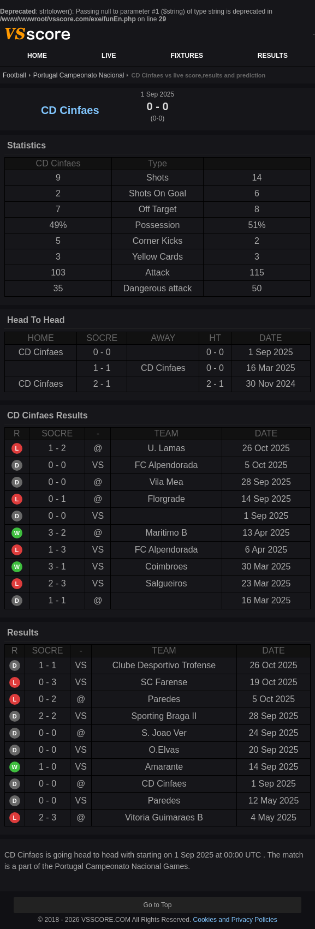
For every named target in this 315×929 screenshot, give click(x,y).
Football (14, 75)
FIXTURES (187, 55)
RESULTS (273, 55)
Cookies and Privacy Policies (235, 920)
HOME (37, 55)
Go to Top (158, 905)
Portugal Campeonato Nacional (78, 75)
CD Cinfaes (70, 110)
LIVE (109, 55)
